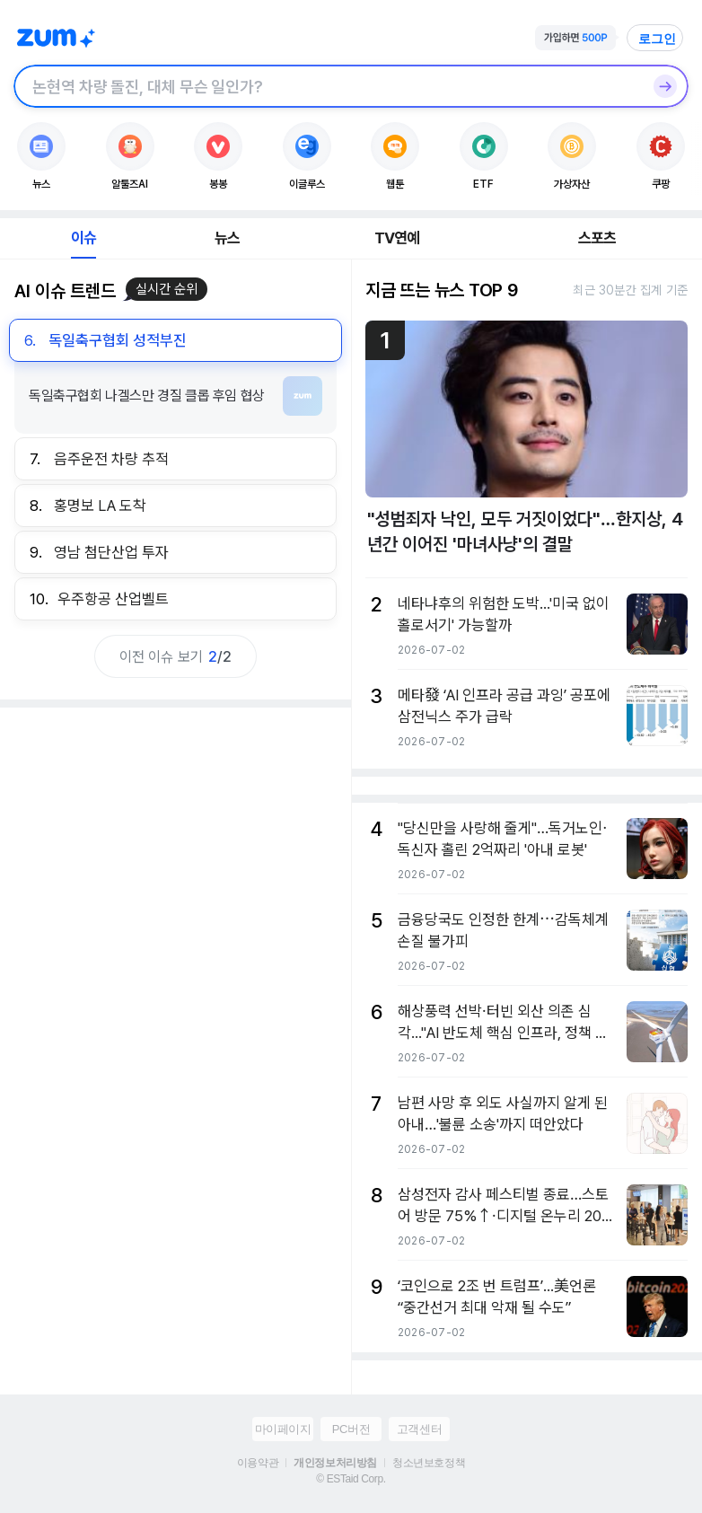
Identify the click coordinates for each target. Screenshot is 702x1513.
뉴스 (227, 238)
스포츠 (597, 238)
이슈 (83, 238)
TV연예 (397, 238)
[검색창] (327, 86)
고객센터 (419, 1429)
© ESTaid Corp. (350, 1479)
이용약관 (257, 1462)
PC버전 (351, 1429)
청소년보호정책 (428, 1462)
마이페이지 (283, 1429)
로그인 (657, 38)
